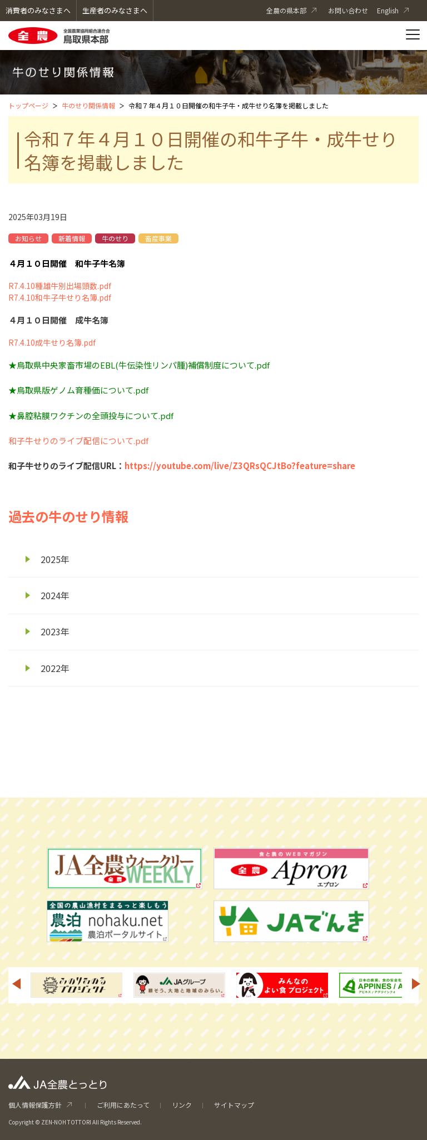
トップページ (28, 105)
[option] (76, 985)
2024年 (55, 595)
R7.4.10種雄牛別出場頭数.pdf (59, 285)
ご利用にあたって (123, 1104)
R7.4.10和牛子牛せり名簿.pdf (59, 297)
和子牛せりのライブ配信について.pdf (78, 440)
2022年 (55, 668)
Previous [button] (16, 983)
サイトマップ (234, 1104)
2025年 (55, 559)
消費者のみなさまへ (38, 10)
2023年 (55, 631)
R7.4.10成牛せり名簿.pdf (52, 342)
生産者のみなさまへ (114, 10)
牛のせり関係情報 (88, 105)
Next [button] (416, 983)
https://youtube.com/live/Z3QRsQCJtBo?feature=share (240, 465)
